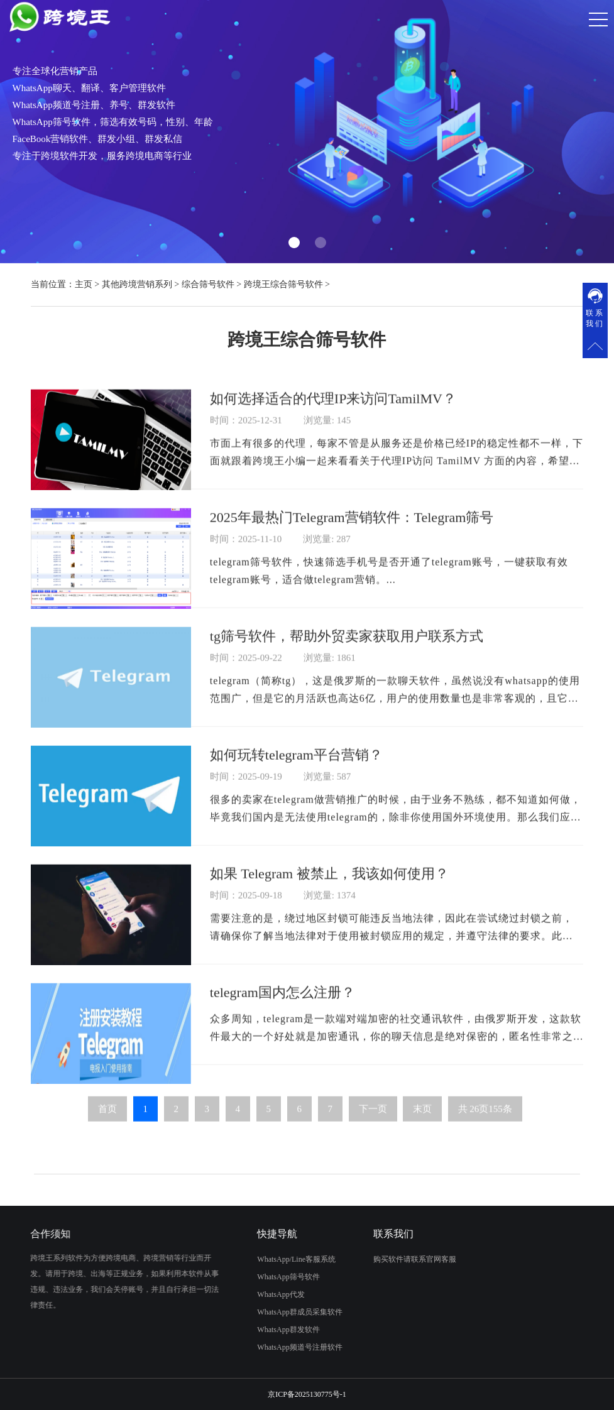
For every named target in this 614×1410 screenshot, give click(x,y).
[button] (294, 242)
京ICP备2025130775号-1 (307, 1394)
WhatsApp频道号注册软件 (242, 1347)
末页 (422, 1166)
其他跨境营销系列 (137, 284)
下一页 (373, 1166)
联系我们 (595, 318)
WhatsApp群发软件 (231, 1329)
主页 (83, 284)
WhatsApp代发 (223, 1294)
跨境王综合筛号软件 (283, 284)
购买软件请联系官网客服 (472, 1259)
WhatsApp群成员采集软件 (242, 1312)
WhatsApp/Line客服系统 (239, 1259)
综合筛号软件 (208, 284)
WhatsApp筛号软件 (231, 1276)
